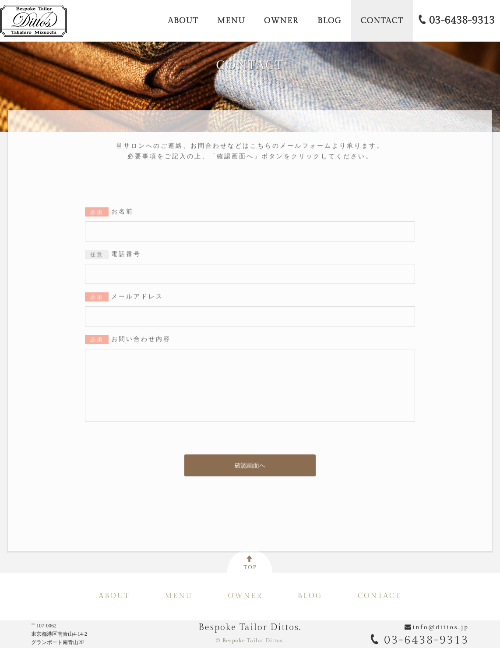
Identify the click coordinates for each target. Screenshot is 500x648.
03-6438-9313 (419, 640)
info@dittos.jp (440, 626)
